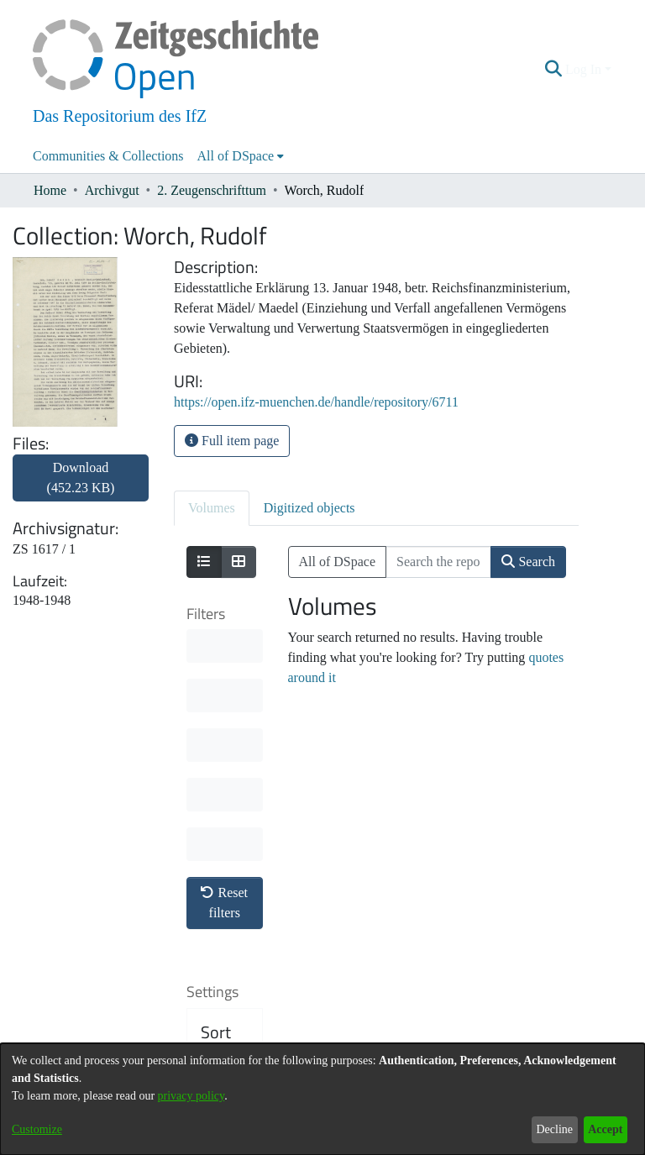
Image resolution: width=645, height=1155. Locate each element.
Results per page (227, 932)
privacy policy (191, 1095)
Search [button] (528, 561)
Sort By (216, 794)
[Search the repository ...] (438, 562)
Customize (37, 1129)
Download (81, 477)
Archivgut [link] (112, 190)
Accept (605, 1129)
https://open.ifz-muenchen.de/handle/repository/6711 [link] (316, 402)
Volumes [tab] (211, 508)
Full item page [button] (232, 440)
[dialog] (322, 1099)
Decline (554, 1129)
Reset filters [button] (224, 655)
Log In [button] (585, 69)
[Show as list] (204, 562)
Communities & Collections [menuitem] (108, 156)
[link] (81, 487)
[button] (553, 70)
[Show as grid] (238, 562)
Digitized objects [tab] (309, 508)
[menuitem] (241, 156)
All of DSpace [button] (236, 156)
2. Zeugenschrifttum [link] (211, 190)
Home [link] (50, 190)
